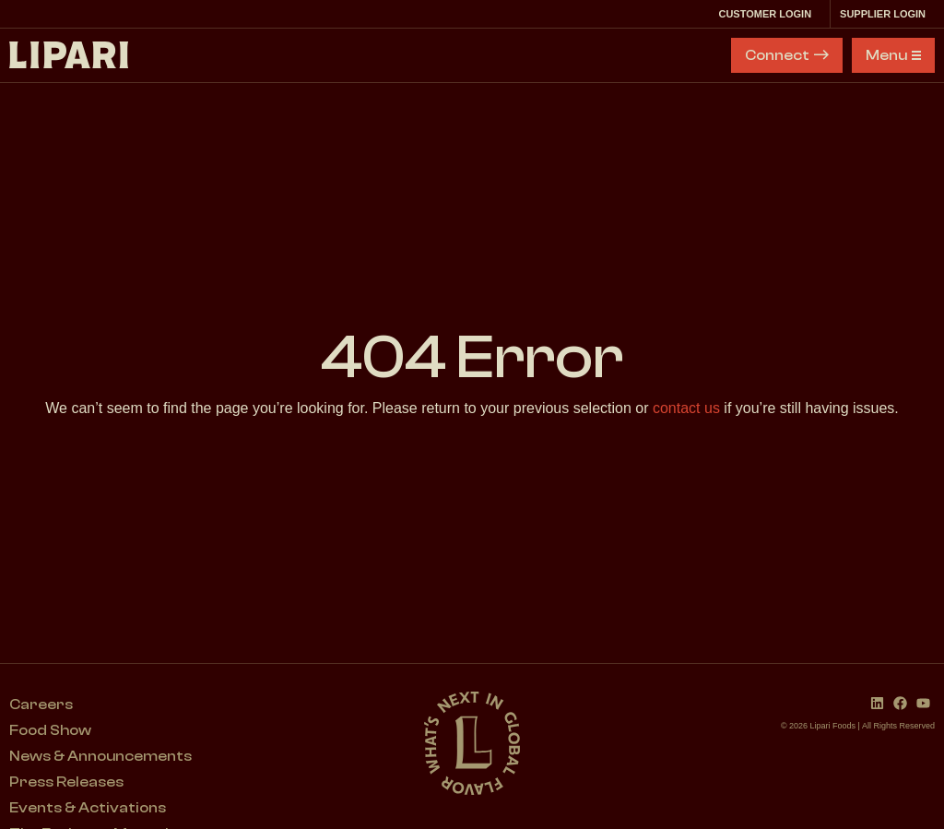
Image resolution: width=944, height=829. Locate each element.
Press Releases (66, 782)
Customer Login (769, 14)
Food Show (50, 730)
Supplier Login (887, 14)
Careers (41, 704)
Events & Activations (87, 807)
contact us (686, 408)
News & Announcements (100, 756)
